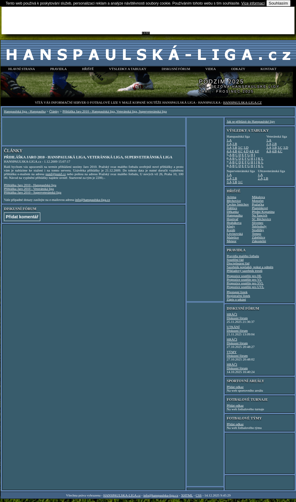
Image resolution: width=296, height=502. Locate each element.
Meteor (231, 241)
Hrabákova (234, 222)
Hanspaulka (235, 215)
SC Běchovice (261, 219)
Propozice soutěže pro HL (244, 276)
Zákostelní (259, 241)
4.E (251, 151)
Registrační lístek (238, 295)
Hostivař (232, 219)
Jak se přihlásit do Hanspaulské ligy (251, 121)
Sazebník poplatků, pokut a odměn (250, 267)
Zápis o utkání (236, 299)
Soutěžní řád (235, 259)
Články (54, 111)
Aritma (231, 197)
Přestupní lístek (237, 292)
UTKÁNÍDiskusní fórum (237, 328)
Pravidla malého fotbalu (243, 256)
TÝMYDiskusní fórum (237, 353)
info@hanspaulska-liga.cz (92, 199)
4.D (246, 151)
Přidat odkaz (235, 387)
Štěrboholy (259, 226)
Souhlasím (278, 3)
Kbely (231, 226)
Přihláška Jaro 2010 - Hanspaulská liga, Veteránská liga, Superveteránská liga (115, 111)
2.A (229, 144)
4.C (240, 151)
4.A (229, 151)
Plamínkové (260, 208)
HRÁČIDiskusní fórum (237, 316)
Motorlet (258, 200)
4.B (234, 151)
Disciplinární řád (238, 263)
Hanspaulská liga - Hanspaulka (25, 111)
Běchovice (234, 200)
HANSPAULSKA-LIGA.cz (242, 102)
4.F (257, 151)
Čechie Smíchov (238, 204)
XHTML (187, 495)
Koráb (231, 230)
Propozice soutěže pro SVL (245, 283)
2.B (234, 144)
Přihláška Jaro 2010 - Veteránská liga (29, 188)
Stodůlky (258, 230)
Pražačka (258, 204)
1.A (229, 140)
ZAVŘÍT (146, 33)
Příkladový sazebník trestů (244, 270)
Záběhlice (258, 237)
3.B (234, 147)
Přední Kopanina (263, 211)
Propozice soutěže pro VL (244, 279)
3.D (246, 147)
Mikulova (258, 197)
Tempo (256, 233)
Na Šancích (259, 215)
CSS (199, 495)
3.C (240, 147)
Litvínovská (235, 233)
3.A (229, 147)
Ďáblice (232, 208)
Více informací (253, 3)
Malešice (233, 237)
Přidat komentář (22, 216)
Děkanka (233, 211)
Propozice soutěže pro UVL (245, 287)
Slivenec (257, 222)
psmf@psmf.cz (55, 174)
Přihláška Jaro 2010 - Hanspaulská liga (30, 185)
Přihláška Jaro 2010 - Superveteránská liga (32, 192)
